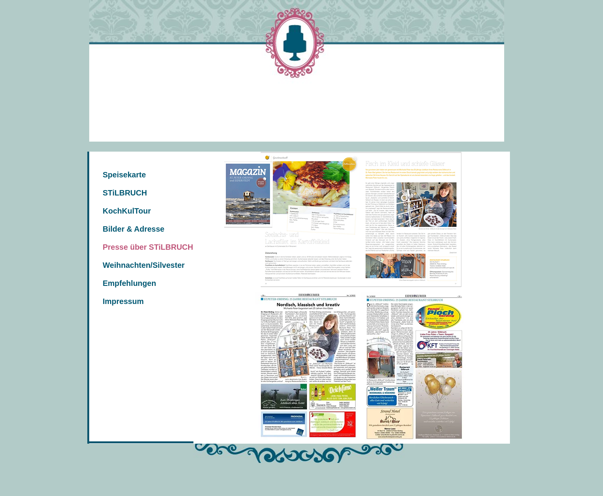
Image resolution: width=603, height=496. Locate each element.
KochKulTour (127, 211)
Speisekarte (124, 174)
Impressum (123, 301)
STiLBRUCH (125, 193)
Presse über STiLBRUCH (148, 247)
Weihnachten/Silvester (144, 265)
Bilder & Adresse (133, 229)
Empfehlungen (129, 283)
